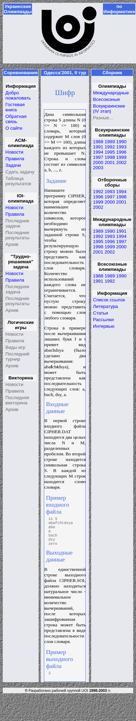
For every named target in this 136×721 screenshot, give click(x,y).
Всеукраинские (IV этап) (109, 108)
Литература (105, 306)
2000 (98, 162)
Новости (15, 152)
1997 (98, 157)
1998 (110, 157)
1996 (121, 152)
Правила (15, 158)
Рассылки (103, 319)
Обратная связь (16, 119)
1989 (110, 141)
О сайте (14, 128)
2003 (98, 167)
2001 (110, 162)
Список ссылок (109, 299)
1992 (110, 146)
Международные (111, 92)
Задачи (13, 165)
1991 (98, 146)
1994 (98, 152)
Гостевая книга (15, 107)
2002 (121, 162)
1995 (110, 152)
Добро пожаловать (18, 95)
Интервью (103, 326)
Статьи (100, 313)
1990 (121, 141)
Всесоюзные (106, 99)
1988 (98, 141)
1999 (121, 157)
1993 (121, 146)
